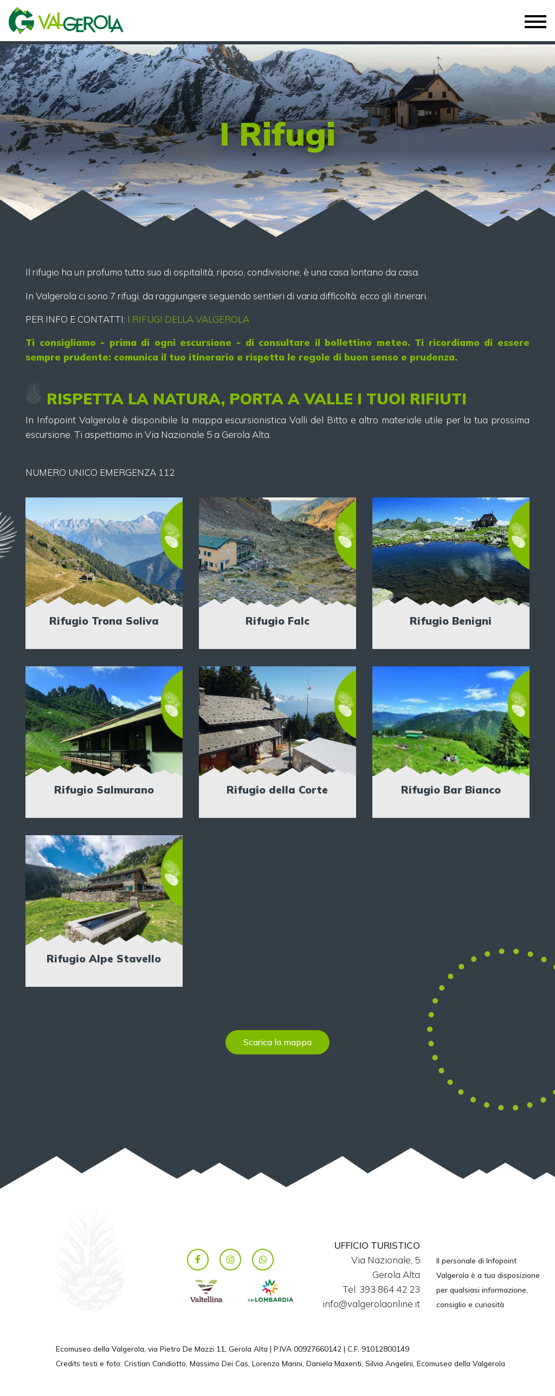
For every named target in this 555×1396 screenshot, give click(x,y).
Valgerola (57, 20)
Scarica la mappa (277, 1042)
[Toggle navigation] (535, 21)
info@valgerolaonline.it (371, 1303)
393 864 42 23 (389, 1289)
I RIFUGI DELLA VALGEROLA (188, 319)
